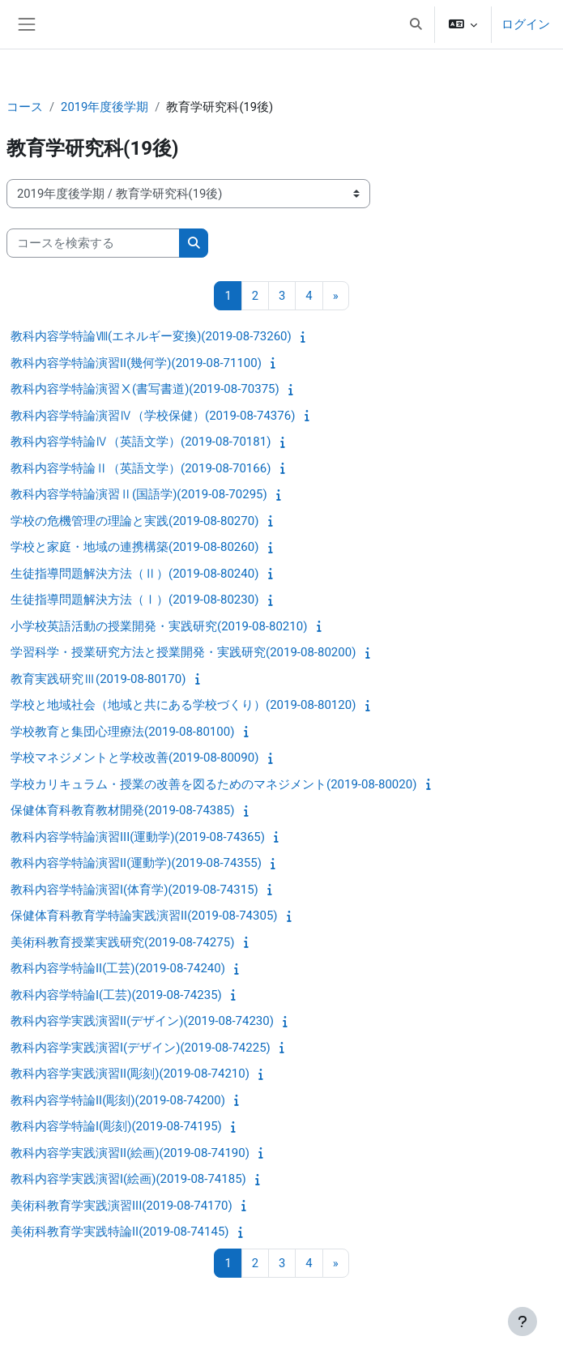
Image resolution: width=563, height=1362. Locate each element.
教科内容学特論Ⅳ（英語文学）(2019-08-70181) (141, 441)
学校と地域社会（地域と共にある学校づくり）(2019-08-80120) (183, 705)
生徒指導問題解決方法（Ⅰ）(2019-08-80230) (134, 599)
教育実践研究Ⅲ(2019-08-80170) (98, 679)
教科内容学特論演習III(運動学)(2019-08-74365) (138, 837)
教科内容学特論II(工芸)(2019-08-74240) (118, 968)
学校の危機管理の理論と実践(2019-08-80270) (134, 521)
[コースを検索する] (93, 243)
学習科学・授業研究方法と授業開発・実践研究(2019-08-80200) (183, 652)
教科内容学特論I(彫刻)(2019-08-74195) (116, 1126)
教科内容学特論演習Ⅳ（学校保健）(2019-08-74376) (153, 415)
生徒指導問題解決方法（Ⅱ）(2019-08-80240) (134, 573)
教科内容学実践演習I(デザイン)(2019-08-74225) (141, 1047)
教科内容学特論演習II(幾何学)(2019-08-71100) (136, 363)
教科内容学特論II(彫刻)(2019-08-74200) (118, 1100)
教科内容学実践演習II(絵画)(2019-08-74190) (130, 1153)
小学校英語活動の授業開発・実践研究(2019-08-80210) (159, 626)
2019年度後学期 (104, 107)
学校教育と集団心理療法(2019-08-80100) (122, 731)
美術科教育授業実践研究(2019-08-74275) (122, 942)
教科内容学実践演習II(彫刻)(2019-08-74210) (130, 1073)
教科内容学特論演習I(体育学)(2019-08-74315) (134, 889)
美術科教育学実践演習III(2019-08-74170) (121, 1205)
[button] (415, 24)
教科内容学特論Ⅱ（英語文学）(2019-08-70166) (141, 468)
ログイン (525, 24)
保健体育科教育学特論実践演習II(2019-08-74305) (144, 915)
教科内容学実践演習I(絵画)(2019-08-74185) (128, 1179)
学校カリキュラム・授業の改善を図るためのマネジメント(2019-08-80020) (213, 784)
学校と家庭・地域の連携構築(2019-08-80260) (134, 547)
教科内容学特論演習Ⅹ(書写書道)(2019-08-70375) (145, 389)
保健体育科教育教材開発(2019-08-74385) (122, 810)
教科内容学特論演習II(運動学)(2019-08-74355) (136, 863)
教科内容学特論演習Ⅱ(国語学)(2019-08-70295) (139, 494)
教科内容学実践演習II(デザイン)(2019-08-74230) (142, 1021)
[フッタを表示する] (522, 1321)
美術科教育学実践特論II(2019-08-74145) (120, 1231)
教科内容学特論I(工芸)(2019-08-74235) (116, 995)
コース (24, 107)
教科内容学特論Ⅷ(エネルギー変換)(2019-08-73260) (151, 336)
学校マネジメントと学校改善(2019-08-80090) (134, 757)
